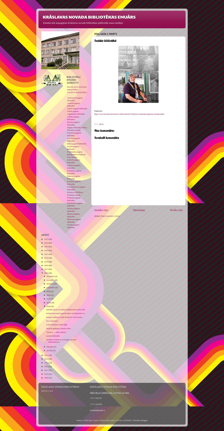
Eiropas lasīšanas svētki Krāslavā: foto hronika (64, 317)
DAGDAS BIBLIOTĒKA (77, 92)
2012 (46, 366)
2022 (46, 250)
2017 (46, 269)
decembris (51, 276)
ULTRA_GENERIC (124, 420)
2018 (46, 265)
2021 (46, 254)
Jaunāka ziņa (101, 209)
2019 (46, 262)
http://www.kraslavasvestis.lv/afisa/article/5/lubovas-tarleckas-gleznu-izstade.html (129, 114)
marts (49, 306)
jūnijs (49, 295)
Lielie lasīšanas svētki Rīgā (56, 325)
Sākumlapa (139, 209)
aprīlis (49, 303)
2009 (46, 378)
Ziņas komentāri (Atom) (110, 216)
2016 (46, 273)
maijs (49, 299)
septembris (51, 287)
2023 (46, 247)
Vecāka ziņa (176, 209)
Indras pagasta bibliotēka (76, 144)
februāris (50, 347)
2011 (46, 370)
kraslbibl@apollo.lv (97, 410)
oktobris (50, 284)
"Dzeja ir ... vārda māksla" (56, 332)
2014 (46, 359)
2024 (46, 243)
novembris (51, 280)
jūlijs (49, 291)
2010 (46, 374)
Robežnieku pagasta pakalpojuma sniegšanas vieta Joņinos (76, 154)
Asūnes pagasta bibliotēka (77, 108)
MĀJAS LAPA (47, 391)
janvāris (50, 350)
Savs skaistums (52, 321)
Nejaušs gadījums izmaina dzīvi (58, 328)
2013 (46, 363)
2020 (46, 258)
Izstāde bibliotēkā (53, 336)
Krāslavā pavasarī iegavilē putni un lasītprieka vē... (66, 313)
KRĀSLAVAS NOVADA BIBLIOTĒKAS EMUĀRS (89, 17)
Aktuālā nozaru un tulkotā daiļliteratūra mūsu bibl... (66, 310)
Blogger (144, 420)
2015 (46, 355)
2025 (46, 239)
